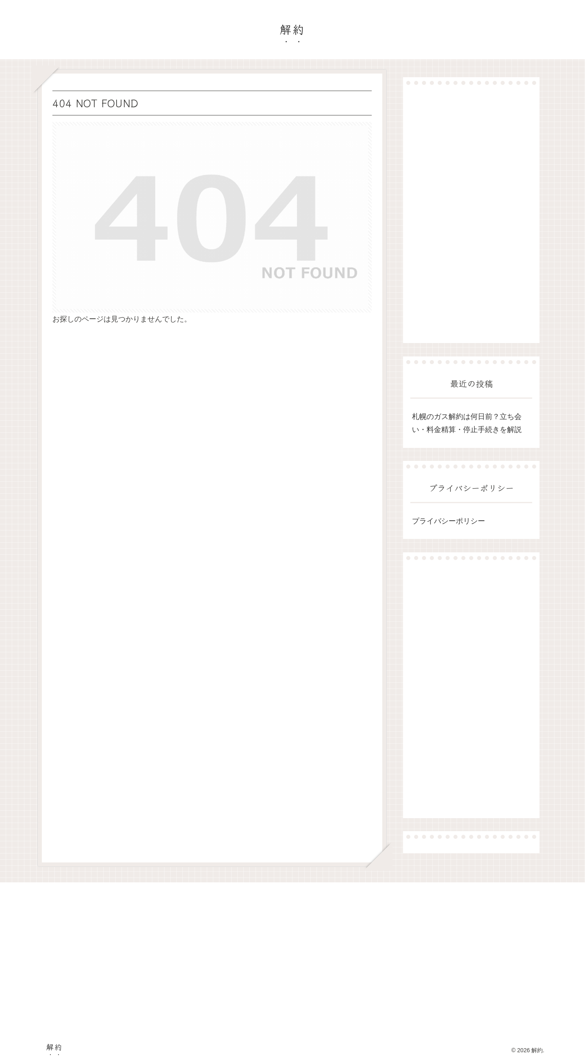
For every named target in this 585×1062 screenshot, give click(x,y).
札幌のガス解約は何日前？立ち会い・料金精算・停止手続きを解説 (467, 423)
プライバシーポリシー (448, 521)
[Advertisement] (471, 214)
